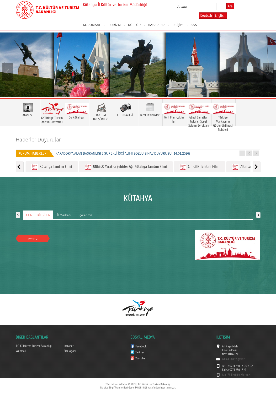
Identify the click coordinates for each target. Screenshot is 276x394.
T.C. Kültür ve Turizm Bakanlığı (34, 346)
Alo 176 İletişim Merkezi (236, 375)
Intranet (69, 346)
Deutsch (206, 15)
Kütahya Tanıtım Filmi (51, 167)
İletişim (177, 24)
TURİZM (114, 24)
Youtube (140, 358)
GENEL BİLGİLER (38, 215)
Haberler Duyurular (38, 139)
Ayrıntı (32, 238)
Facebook (141, 346)
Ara (230, 6)
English (220, 15)
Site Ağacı (70, 351)
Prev (8, 71)
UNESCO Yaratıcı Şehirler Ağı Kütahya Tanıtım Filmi (126, 167)
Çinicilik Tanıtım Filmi (199, 167)
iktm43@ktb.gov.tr (233, 359)
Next (268, 71)
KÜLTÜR (134, 24)
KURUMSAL (92, 24)
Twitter (139, 352)
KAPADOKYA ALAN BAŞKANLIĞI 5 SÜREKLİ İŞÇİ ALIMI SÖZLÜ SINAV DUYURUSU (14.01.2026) (122, 153)
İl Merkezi (64, 215)
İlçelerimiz (85, 215)
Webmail (21, 351)
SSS (194, 24)
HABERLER (156, 24)
